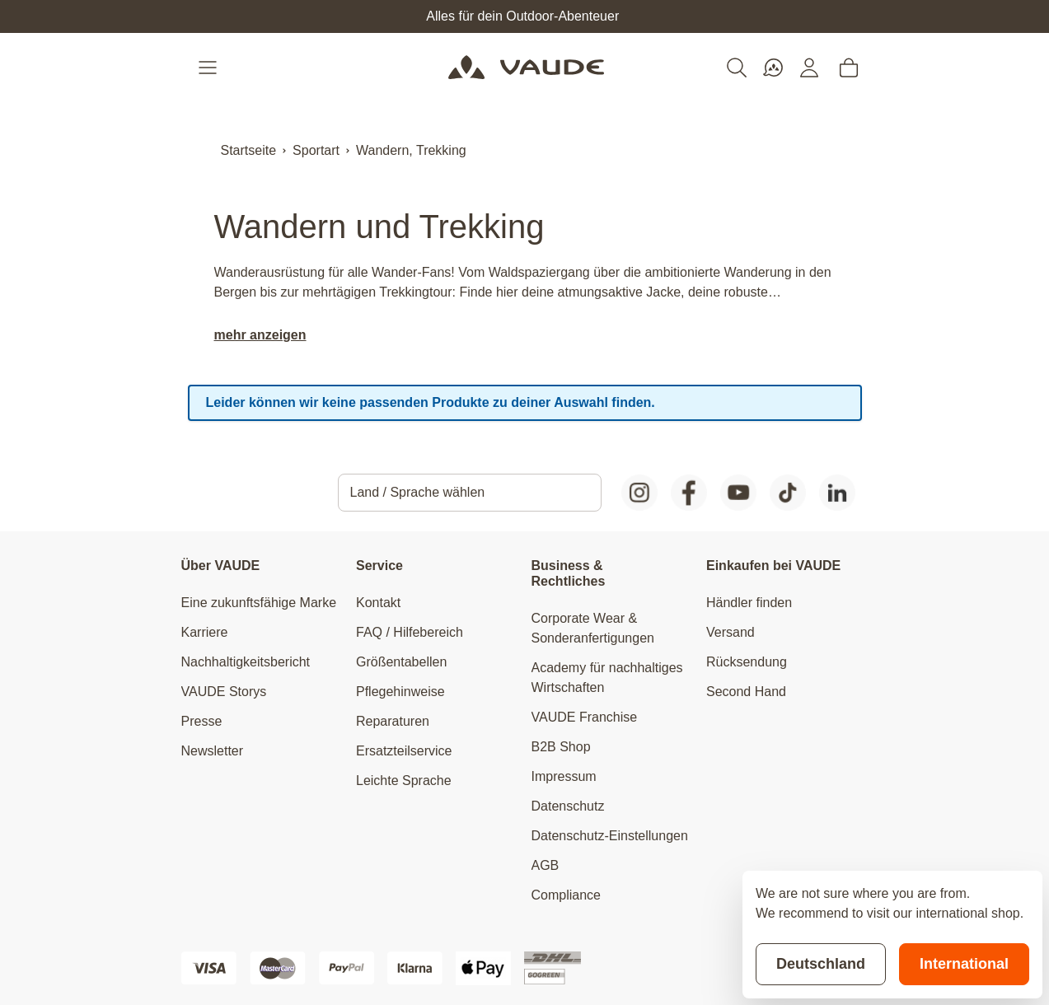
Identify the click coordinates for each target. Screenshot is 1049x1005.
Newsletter (212, 751)
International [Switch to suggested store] (964, 964)
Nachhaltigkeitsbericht (246, 662)
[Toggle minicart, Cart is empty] (849, 67)
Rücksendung (746, 662)
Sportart (316, 150)
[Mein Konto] (809, 67)
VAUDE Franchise (585, 717)
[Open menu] (209, 67)
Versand (730, 632)
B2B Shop (561, 747)
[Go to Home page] (526, 67)
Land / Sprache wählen (417, 492)
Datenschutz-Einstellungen (610, 836)
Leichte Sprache (404, 781)
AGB (546, 865)
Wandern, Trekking (411, 150)
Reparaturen (392, 721)
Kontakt (378, 603)
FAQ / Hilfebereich (409, 632)
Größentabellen (401, 662)
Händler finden (749, 603)
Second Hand (746, 692)
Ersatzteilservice (404, 751)
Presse (201, 721)
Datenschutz (568, 806)
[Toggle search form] (737, 67)
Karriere (204, 632)
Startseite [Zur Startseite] (249, 150)
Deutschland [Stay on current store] (820, 964)
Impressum (564, 776)
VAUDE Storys (224, 692)
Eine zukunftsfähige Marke (259, 603)
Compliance (566, 895)
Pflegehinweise (400, 692)
